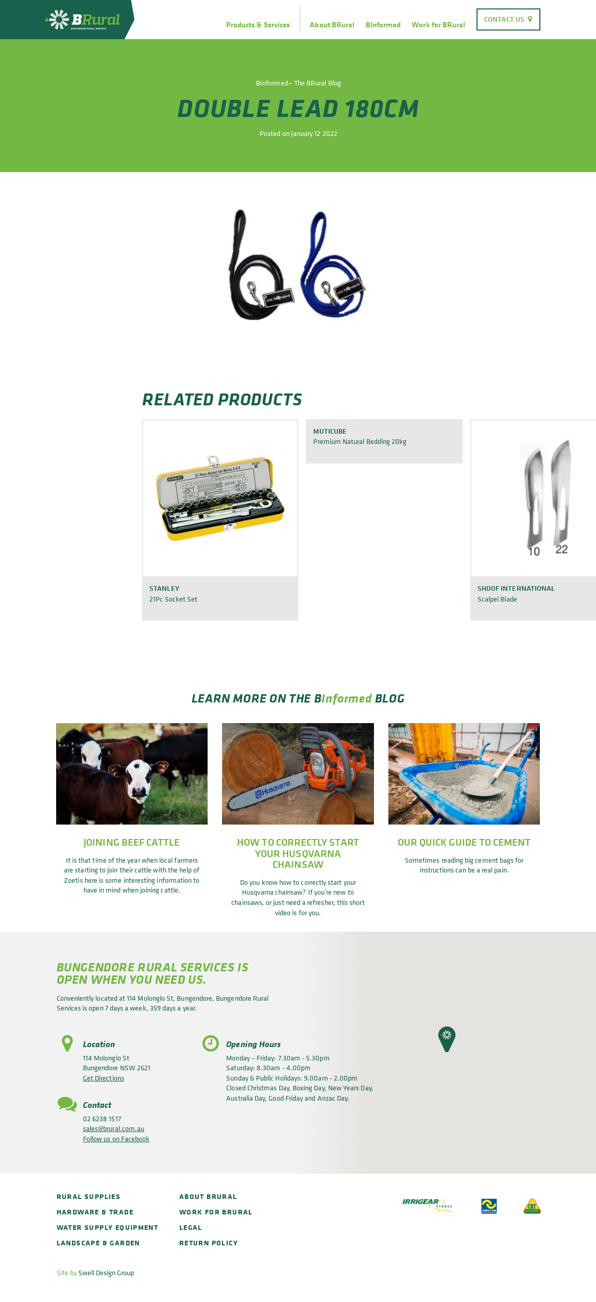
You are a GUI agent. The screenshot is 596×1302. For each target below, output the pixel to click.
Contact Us (504, 19)
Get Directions (103, 1078)
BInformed (383, 25)
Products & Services (258, 25)
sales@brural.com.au (113, 1128)
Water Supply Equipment (108, 1227)
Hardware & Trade (95, 1212)
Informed (346, 698)
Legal (190, 1227)
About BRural (332, 25)
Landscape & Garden (98, 1242)
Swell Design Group (106, 1272)
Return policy (208, 1242)
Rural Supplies (89, 1196)
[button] (447, 1039)
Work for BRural (438, 25)
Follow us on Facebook (116, 1138)
